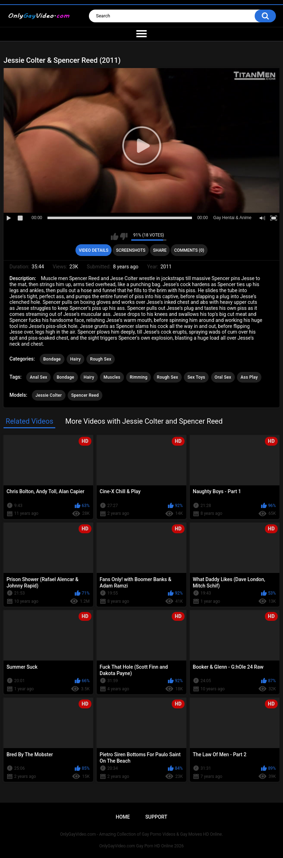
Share (159, 250)
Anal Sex (38, 377)
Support (156, 817)
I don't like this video (124, 236)
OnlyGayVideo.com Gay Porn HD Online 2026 (141, 845)
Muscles (111, 377)
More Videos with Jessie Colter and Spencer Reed (144, 421)
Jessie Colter (48, 395)
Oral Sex (223, 377)
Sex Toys (196, 377)
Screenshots (131, 250)
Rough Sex (100, 359)
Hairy (75, 359)
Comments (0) (189, 250)
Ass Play (249, 377)
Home (123, 817)
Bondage (52, 359)
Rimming (138, 377)
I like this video (114, 236)
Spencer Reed (85, 395)
